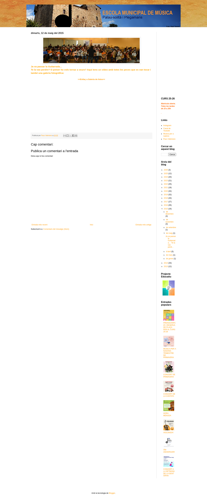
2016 (166, 205)
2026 (166, 170)
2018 (166, 198)
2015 (166, 209)
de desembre (169, 213)
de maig (169, 233)
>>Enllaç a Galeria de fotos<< (91, 79)
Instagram (167, 125)
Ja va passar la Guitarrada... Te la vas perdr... (171, 241)
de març (169, 255)
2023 (166, 181)
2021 (166, 187)
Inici (91, 225)
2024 (166, 177)
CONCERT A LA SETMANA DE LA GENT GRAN (169, 472)
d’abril (168, 251)
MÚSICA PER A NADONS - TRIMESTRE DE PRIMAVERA (169, 353)
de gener (170, 259)
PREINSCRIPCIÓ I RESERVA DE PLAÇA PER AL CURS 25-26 (169, 327)
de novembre (169, 221)
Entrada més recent (39, 225)
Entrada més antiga (143, 225)
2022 (166, 184)
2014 (166, 263)
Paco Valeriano (169, 139)
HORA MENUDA (167, 414)
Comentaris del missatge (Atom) (56, 229)
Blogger (112, 493)
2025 (166, 173)
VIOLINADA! (168, 433)
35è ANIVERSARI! (169, 451)
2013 (166, 266)
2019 (166, 195)
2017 (166, 202)
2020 (166, 191)
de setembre (171, 227)
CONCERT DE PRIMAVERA (169, 376)
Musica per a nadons (168, 135)
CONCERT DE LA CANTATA (169, 395)
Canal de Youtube (167, 129)
